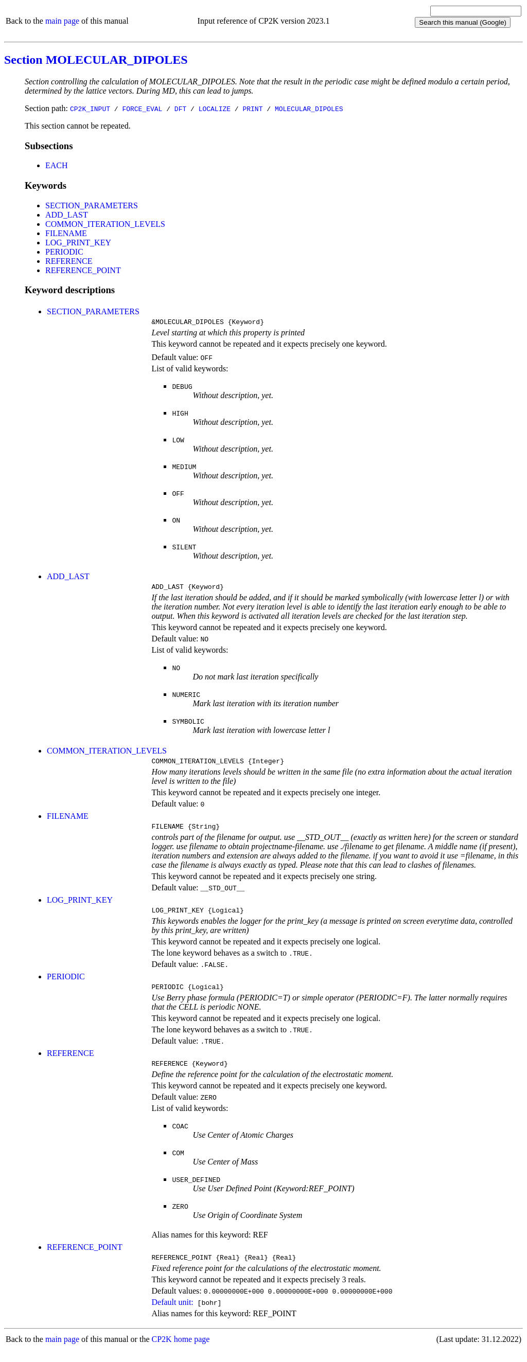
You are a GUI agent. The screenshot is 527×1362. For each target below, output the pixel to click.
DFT (180, 108)
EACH (56, 165)
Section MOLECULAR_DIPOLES (96, 59)
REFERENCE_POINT (83, 270)
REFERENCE (69, 261)
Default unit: (172, 1314)
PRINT (252, 108)
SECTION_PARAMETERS (91, 205)
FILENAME (66, 233)
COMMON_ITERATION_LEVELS (105, 224)
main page (62, 20)
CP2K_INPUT (90, 108)
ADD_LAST (66, 214)
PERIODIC (64, 251)
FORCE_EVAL (142, 108)
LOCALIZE (215, 108)
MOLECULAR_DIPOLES (309, 108)
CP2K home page (181, 1351)
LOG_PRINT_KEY (78, 242)
